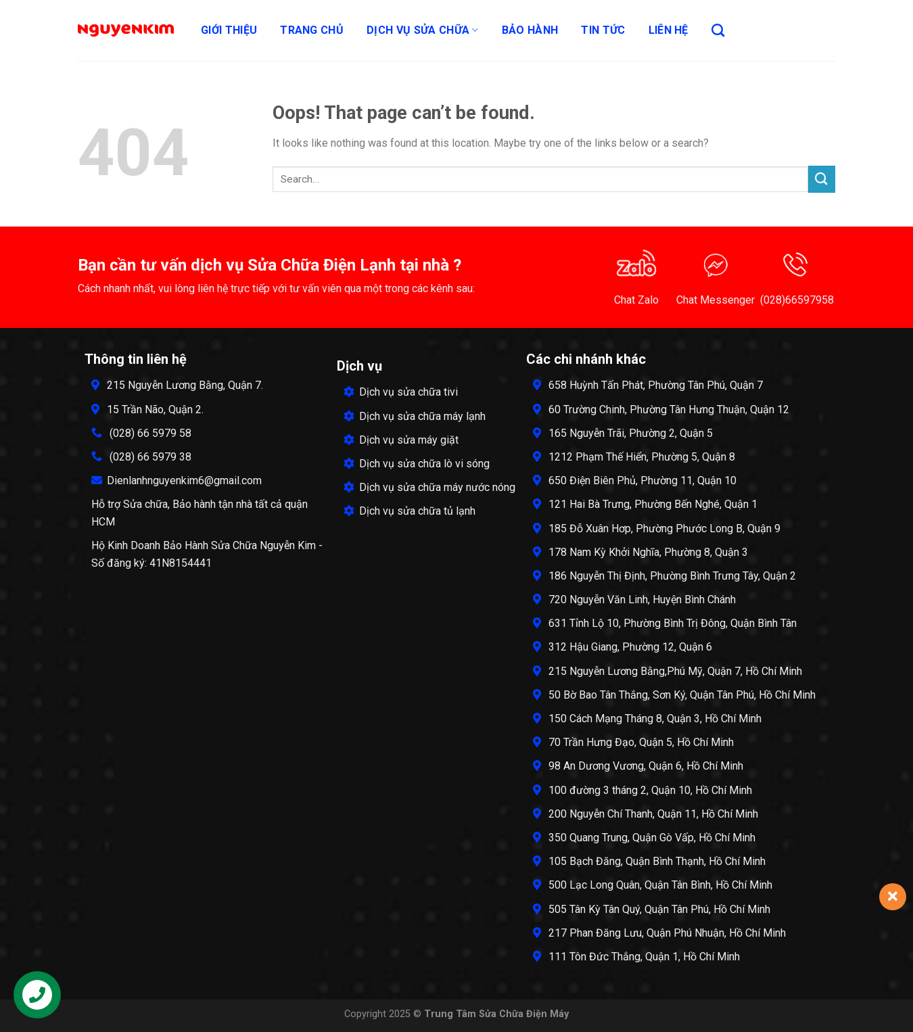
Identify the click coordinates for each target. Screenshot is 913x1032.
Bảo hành (530, 30)
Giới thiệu (229, 30)
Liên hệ (668, 30)
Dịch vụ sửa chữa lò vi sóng (417, 463)
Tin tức (603, 30)
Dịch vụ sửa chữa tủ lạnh (409, 511)
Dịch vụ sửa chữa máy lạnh (415, 416)
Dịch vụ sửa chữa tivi (401, 391)
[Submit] (821, 179)
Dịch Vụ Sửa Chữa (423, 30)
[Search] (718, 30)
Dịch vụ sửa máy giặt (401, 439)
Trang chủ (312, 30)
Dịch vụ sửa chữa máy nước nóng (429, 487)
